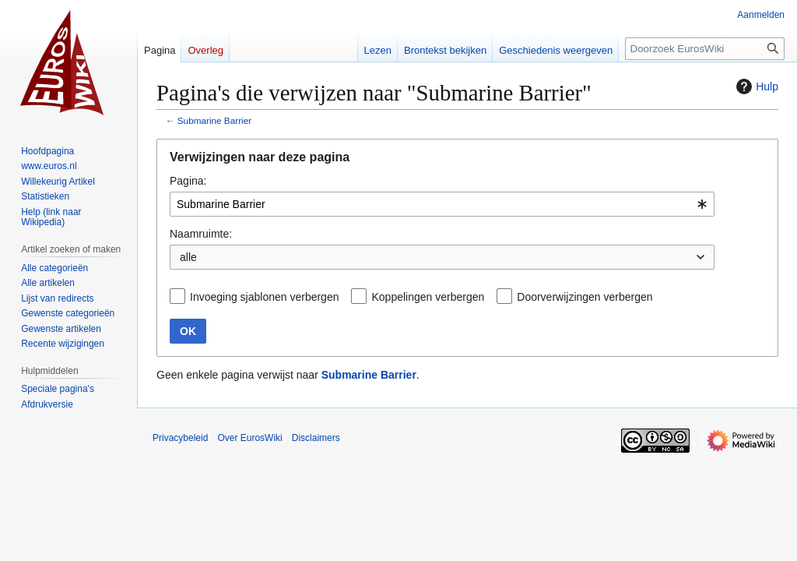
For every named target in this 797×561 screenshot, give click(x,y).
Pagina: (188, 181)
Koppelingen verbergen (427, 297)
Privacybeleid (180, 437)
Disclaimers (316, 437)
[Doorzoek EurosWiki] (705, 48)
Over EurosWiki (249, 437)
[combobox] (442, 204)
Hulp (755, 86)
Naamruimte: (201, 234)
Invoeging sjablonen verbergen (264, 297)
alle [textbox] (188, 257)
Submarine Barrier (214, 120)
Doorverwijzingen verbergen (584, 297)
